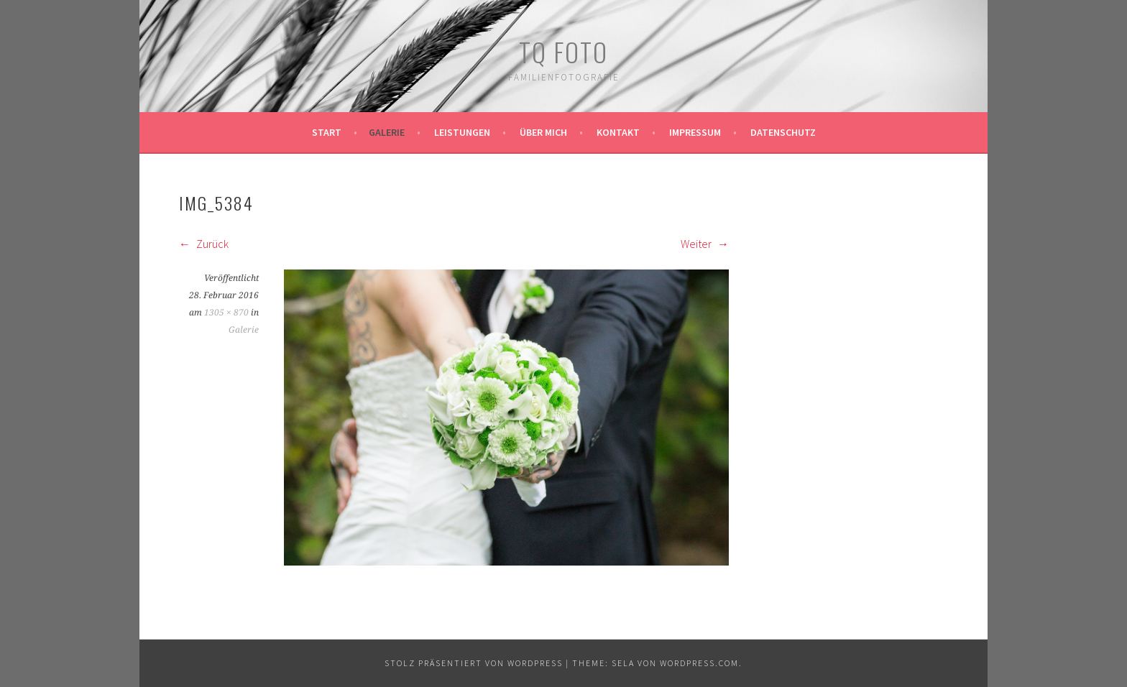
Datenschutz (783, 132)
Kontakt (618, 132)
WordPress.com (699, 663)
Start (326, 132)
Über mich (543, 132)
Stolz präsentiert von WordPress (474, 663)
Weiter (705, 243)
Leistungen (462, 132)
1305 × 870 (226, 313)
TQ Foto (563, 51)
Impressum (695, 132)
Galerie (387, 132)
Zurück (204, 243)
